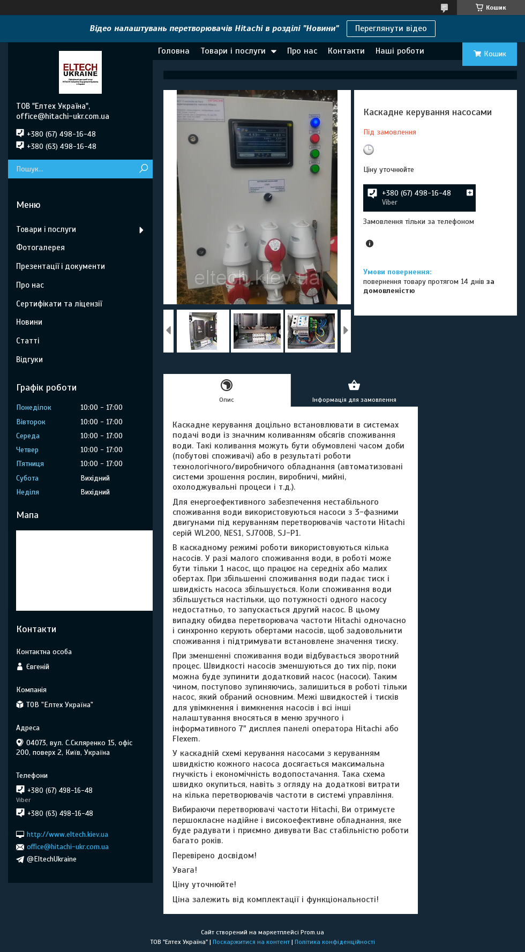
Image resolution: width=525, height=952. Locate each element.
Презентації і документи (60, 266)
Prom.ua (312, 932)
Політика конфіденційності (335, 942)
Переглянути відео (391, 28)
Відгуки (29, 359)
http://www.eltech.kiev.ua (67, 834)
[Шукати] (143, 169)
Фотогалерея (40, 247)
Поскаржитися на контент (251, 942)
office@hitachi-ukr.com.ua (68, 846)
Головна (174, 51)
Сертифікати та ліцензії (59, 304)
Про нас (302, 51)
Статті (27, 341)
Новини (29, 322)
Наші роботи (400, 51)
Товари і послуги (233, 51)
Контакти (346, 51)
